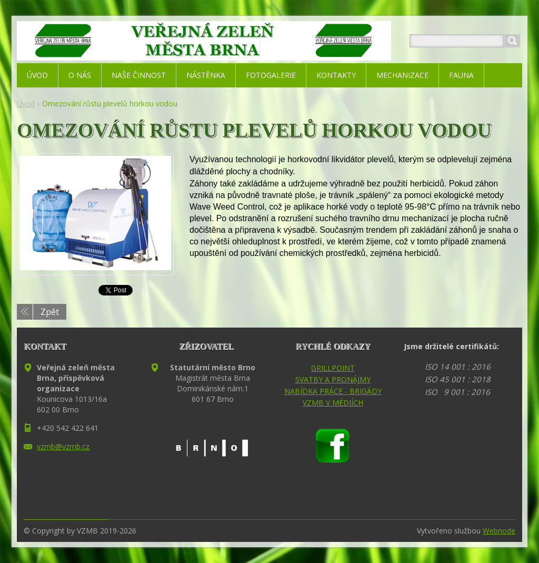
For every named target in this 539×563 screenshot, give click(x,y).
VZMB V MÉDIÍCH (333, 403)
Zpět (50, 312)
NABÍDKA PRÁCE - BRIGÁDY (333, 391)
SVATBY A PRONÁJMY (333, 379)
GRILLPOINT (333, 368)
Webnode (499, 531)
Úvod (26, 103)
